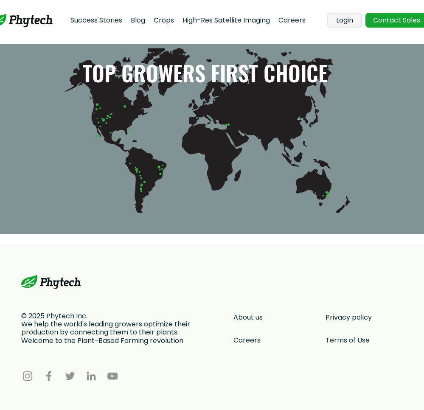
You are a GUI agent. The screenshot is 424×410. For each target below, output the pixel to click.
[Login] (344, 20)
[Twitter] (70, 376)
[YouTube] (112, 376)
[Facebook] (48, 376)
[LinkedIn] (91, 376)
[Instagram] (27, 376)
